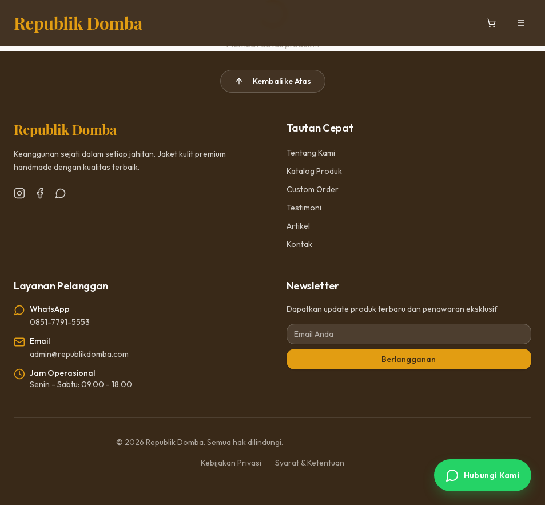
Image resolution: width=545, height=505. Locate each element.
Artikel (298, 226)
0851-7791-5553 (60, 322)
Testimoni (304, 207)
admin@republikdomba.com (79, 354)
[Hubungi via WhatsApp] (482, 475)
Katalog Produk (314, 171)
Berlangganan (408, 359)
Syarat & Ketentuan (309, 463)
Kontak (299, 244)
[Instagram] (19, 193)
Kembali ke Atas (272, 81)
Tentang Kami (311, 153)
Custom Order (313, 189)
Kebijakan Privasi (231, 463)
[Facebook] (40, 193)
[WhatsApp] (60, 193)
